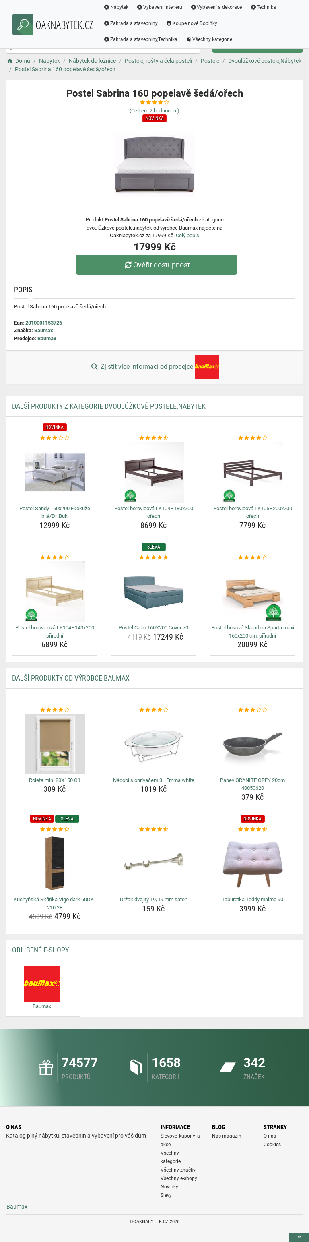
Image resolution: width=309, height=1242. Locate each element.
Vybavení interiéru (159, 7)
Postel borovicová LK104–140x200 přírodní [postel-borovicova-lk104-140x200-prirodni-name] (54, 632)
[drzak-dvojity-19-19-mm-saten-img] (153, 863)
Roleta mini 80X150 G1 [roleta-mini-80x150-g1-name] (54, 780)
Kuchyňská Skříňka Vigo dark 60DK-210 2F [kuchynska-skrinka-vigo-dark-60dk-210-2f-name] (54, 903)
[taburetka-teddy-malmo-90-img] (252, 863)
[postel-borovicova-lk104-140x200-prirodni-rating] (54, 558)
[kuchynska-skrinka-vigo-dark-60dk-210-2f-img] (54, 863)
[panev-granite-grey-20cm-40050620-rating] (252, 710)
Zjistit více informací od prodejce (154, 367)
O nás (270, 1136)
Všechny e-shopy (179, 1178)
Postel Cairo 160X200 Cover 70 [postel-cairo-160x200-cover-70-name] (153, 628)
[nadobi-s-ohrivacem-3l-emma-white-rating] (153, 710)
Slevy (166, 1195)
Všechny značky (178, 1170)
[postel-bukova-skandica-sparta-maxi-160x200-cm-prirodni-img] (252, 591)
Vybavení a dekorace (216, 7)
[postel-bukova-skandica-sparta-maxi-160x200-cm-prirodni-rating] (252, 558)
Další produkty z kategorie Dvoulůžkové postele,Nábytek (109, 406)
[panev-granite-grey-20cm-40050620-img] (252, 744)
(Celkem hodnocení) (154, 111)
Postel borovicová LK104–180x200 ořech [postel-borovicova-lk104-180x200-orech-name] (153, 512)
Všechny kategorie (208, 39)
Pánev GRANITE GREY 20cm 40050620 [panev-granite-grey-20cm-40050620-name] (252, 784)
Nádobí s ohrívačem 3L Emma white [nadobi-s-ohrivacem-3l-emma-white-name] (153, 780)
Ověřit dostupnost (156, 264)
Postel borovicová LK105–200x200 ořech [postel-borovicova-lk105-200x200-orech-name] (252, 512)
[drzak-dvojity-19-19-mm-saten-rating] (153, 830)
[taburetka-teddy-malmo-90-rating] (252, 830)
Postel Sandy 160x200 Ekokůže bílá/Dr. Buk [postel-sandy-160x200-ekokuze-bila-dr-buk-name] (54, 512)
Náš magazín (226, 1136)
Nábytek (115, 7)
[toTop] (299, 1237)
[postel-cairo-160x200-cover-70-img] (153, 591)
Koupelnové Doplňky (191, 23)
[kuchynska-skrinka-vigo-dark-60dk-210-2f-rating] (54, 830)
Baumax (43, 330)
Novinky (169, 1187)
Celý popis (187, 235)
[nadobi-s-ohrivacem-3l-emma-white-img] (153, 744)
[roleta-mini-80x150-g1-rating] (54, 710)
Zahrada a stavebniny (130, 23)
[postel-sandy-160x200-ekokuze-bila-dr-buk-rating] (54, 438)
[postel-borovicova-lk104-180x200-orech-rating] (153, 438)
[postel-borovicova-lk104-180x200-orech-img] (153, 472)
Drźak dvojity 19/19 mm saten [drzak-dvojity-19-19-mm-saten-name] (153, 899)
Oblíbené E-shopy (40, 950)
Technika (263, 7)
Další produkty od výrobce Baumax (71, 678)
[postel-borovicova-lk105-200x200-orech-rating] (252, 438)
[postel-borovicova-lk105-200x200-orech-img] (252, 472)
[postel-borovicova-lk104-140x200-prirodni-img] (54, 591)
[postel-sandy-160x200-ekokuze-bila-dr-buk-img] (54, 472)
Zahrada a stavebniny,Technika (140, 39)
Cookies (272, 1144)
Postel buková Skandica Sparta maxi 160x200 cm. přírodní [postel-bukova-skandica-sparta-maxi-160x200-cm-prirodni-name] (252, 632)
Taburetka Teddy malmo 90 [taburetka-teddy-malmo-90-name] (252, 899)
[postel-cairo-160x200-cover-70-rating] (153, 558)
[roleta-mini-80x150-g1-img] (54, 744)
